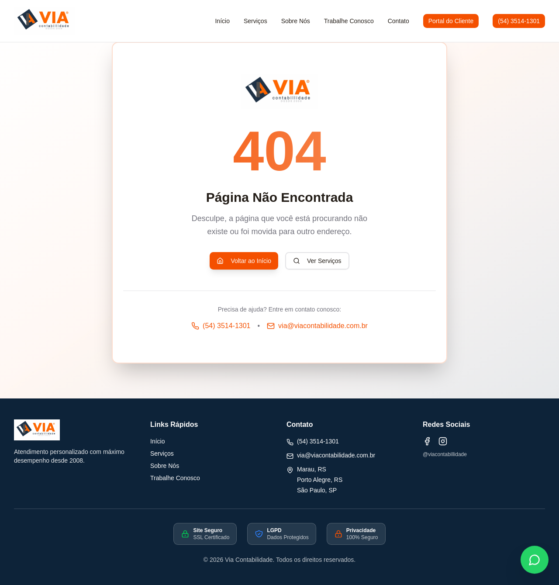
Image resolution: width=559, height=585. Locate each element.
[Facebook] (427, 441)
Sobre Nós (164, 465)
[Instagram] (442, 441)
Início (157, 441)
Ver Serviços (317, 260)
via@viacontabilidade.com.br (336, 455)
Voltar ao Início (244, 260)
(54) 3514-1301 (519, 20)
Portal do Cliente (451, 20)
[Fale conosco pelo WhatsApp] (535, 561)
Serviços (255, 20)
